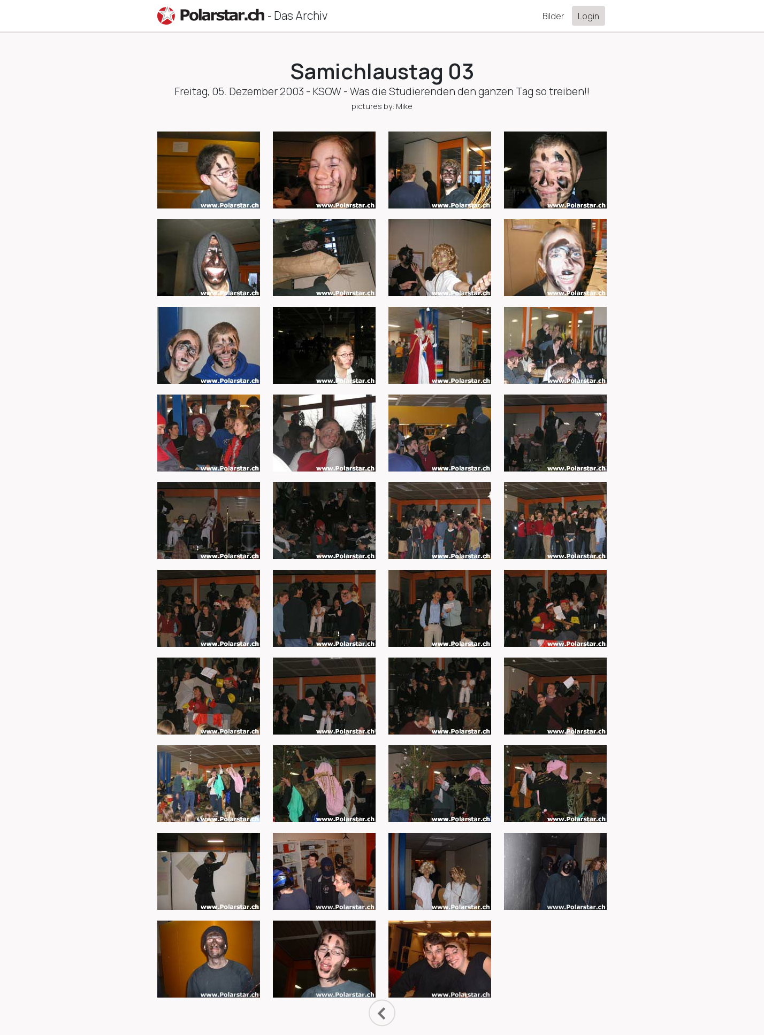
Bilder (553, 16)
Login (588, 16)
